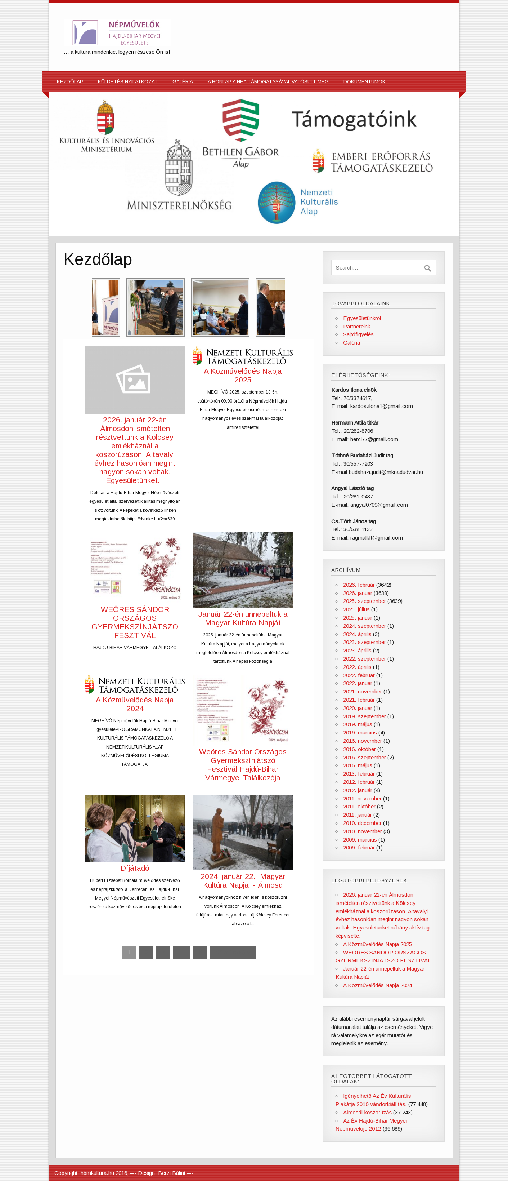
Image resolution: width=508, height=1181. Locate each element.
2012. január (357, 790)
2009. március (360, 839)
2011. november (362, 798)
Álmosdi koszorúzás (367, 1112)
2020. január (357, 708)
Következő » (232, 952)
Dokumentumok (364, 81)
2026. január (357, 593)
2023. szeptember (364, 642)
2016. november (362, 741)
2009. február (359, 847)
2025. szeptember (364, 601)
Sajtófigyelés (358, 334)
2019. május (357, 724)
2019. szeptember (364, 716)
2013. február (359, 774)
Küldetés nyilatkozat (128, 81)
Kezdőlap (70, 81)
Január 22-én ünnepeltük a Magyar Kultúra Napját (243, 618)
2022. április (357, 667)
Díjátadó (135, 868)
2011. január (357, 815)
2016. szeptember (364, 757)
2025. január (357, 617)
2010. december (362, 823)
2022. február (359, 675)
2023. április (357, 650)
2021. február (359, 700)
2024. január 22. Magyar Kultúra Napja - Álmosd (243, 880)
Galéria (182, 81)
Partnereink (356, 326)
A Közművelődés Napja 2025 (243, 375)
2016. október (359, 749)
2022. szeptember (364, 659)
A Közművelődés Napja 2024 (135, 704)
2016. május (357, 765)
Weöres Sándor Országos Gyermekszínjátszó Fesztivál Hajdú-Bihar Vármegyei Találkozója (243, 764)
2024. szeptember (364, 626)
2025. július (356, 609)
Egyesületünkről (362, 318)
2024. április (357, 634)
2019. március (360, 732)
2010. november (362, 831)
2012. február (359, 782)
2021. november (362, 691)
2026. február (359, 585)
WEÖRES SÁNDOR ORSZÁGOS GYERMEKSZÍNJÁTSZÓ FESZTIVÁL (134, 622)
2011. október (359, 806)
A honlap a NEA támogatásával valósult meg (268, 81)
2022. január (357, 683)
